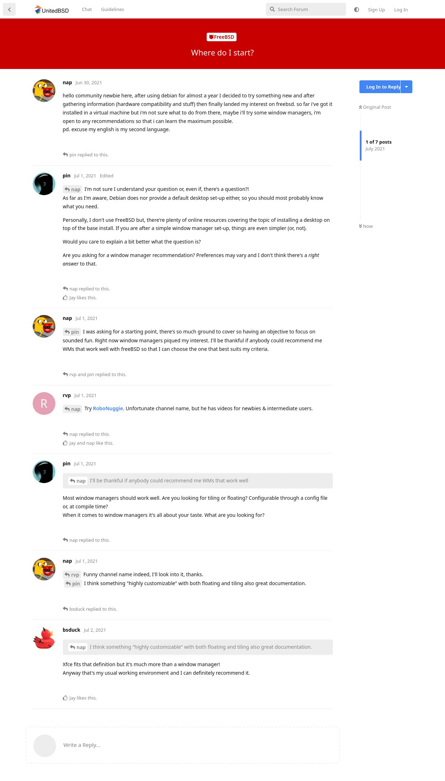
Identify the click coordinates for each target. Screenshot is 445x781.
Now (366, 226)
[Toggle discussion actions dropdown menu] (406, 86)
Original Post (375, 107)
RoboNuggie (108, 408)
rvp (75, 574)
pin (75, 331)
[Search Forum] (306, 9)
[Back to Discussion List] (9, 9)
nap (76, 189)
